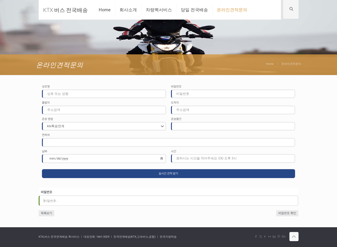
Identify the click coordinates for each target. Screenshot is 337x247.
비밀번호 (176, 86)
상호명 (46, 86)
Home (270, 63)
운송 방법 (47, 118)
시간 (173, 151)
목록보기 (46, 213)
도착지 (175, 102)
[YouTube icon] (265, 237)
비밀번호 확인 (287, 213)
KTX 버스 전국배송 (65, 10)
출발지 (46, 102)
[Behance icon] (283, 237)
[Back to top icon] (294, 236)
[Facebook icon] (256, 237)
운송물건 (176, 118)
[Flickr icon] (269, 237)
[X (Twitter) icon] (260, 237)
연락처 (46, 135)
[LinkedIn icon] (274, 237)
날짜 (44, 151)
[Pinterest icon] (279, 237)
